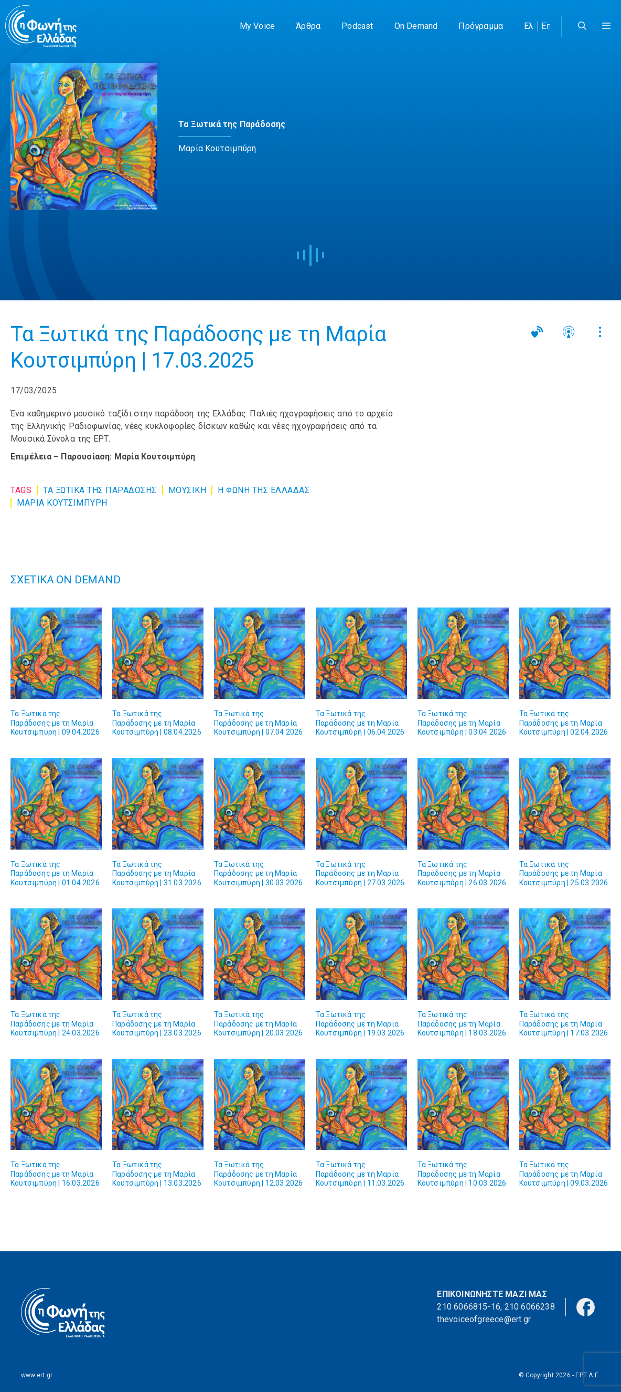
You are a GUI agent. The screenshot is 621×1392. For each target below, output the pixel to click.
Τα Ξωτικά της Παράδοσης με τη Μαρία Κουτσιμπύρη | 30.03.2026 (258, 873)
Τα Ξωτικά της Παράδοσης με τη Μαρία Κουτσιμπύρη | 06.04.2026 (360, 722)
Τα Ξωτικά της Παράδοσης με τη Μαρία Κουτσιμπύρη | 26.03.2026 (462, 873)
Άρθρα (308, 26)
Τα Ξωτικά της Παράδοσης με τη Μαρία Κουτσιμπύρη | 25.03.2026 (563, 873)
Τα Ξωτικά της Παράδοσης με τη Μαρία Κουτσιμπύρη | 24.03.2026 (55, 1023)
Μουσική (187, 490)
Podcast (357, 26)
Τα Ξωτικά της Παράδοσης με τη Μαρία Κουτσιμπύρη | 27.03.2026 (360, 873)
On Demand (416, 26)
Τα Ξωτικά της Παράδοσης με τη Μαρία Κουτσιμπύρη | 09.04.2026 (55, 722)
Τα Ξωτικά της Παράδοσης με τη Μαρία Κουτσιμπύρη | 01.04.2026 (55, 873)
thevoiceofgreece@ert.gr (484, 1319)
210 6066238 (530, 1307)
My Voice (257, 26)
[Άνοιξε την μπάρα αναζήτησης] (582, 26)
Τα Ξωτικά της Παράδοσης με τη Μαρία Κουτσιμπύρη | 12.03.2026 (258, 1173)
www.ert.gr (36, 1375)
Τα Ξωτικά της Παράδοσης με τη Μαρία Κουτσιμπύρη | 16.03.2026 (55, 1173)
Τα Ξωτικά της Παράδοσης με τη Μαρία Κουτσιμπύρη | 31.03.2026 (156, 873)
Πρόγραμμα (480, 26)
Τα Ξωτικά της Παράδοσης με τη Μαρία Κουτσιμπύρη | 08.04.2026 (156, 722)
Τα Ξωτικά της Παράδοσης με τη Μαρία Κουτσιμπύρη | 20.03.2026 (258, 1023)
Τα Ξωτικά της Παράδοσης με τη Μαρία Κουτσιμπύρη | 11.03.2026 (360, 1173)
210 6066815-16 (468, 1307)
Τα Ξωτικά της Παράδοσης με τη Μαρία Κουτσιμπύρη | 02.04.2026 (563, 722)
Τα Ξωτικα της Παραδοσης (100, 490)
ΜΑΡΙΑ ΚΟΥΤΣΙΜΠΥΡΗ (62, 503)
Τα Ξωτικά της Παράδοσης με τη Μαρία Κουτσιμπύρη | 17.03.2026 (563, 1023)
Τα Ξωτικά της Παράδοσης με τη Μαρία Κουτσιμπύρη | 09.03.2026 (563, 1173)
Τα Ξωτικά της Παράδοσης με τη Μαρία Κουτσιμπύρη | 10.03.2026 (462, 1173)
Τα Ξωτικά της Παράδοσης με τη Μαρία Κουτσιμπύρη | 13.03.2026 (156, 1173)
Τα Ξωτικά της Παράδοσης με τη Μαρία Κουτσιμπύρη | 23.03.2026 (156, 1023)
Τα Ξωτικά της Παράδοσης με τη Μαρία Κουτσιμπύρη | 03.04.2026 (462, 722)
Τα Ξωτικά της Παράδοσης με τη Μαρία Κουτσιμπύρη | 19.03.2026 (360, 1023)
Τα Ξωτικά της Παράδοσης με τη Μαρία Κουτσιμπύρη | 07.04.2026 (258, 722)
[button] (606, 26)
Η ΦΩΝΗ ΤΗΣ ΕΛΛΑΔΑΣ (263, 490)
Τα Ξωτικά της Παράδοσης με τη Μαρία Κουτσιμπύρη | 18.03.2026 (462, 1023)
